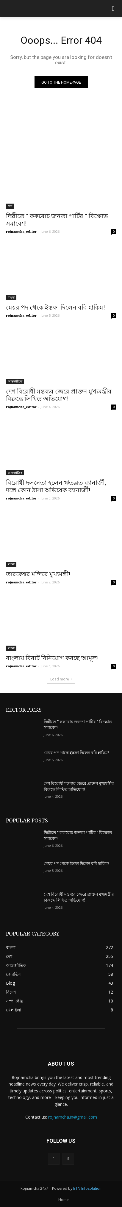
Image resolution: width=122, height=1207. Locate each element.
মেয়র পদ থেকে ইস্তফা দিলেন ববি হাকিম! (55, 307)
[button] (113, 8)
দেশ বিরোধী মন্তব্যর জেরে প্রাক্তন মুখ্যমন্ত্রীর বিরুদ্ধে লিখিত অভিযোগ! (59, 395)
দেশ (10, 206)
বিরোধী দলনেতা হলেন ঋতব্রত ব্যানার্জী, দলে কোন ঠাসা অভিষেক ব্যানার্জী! (56, 486)
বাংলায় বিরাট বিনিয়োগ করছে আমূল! (52, 658)
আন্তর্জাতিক (15, 381)
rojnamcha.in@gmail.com (72, 1117)
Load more (61, 679)
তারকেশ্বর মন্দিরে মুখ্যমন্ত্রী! (38, 574)
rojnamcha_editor (21, 231)
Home (63, 1199)
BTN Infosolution (87, 1188)
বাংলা (11, 297)
